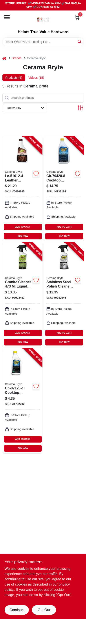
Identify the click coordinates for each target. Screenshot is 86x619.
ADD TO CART (22, 227)
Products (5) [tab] (13, 77)
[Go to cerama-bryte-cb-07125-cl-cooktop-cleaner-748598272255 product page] (22, 401)
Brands (17, 58)
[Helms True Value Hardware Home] (43, 20)
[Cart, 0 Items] (77, 17)
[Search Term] (43, 41)
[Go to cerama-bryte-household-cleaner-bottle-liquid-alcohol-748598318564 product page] (22, 294)
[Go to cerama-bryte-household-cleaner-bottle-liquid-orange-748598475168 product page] (64, 294)
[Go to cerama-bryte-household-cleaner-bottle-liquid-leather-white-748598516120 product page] (22, 188)
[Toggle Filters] (80, 107)
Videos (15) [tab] (36, 77)
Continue (16, 610)
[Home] (4, 58)
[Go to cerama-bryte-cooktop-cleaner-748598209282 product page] (64, 188)
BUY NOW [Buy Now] (23, 236)
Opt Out (44, 610)
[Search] (80, 41)
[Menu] (7, 17)
